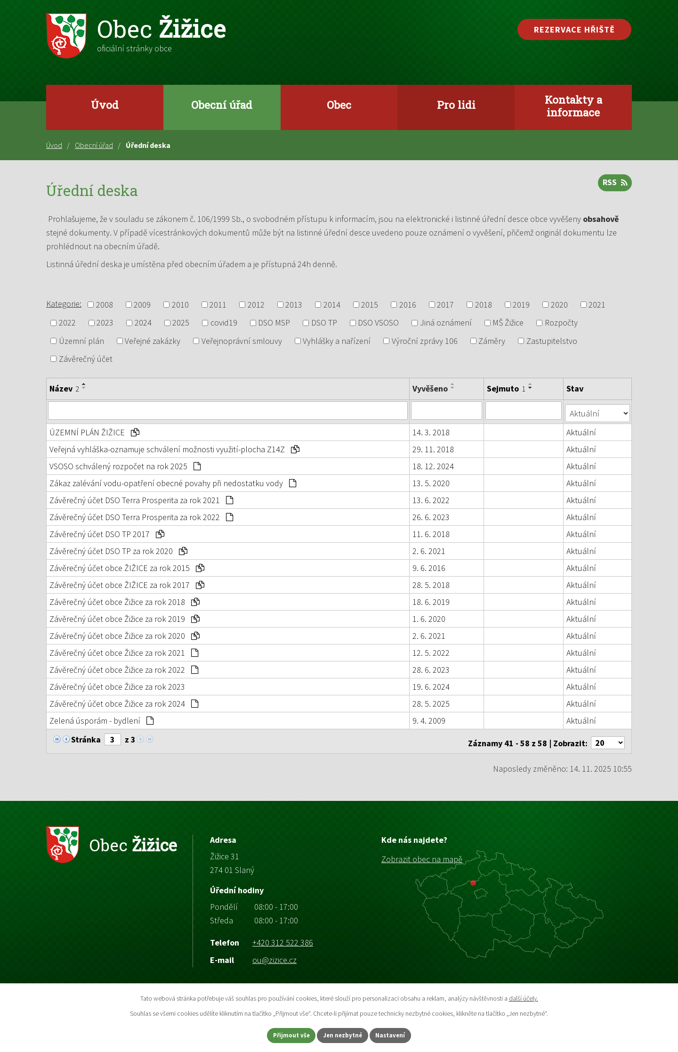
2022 (67, 323)
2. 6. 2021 (429, 548)
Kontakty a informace (573, 105)
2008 (104, 304)
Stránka (86, 736)
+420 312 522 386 (282, 936)
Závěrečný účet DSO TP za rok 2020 (118, 548)
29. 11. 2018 (433, 446)
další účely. (523, 997)
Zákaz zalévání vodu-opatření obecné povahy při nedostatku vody (172, 480)
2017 (445, 304)
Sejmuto (507, 388)
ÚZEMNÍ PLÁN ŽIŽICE (94, 429)
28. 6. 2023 (431, 666)
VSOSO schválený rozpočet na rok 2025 (125, 463)
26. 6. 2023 (431, 514)
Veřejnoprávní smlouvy (242, 340)
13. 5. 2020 (431, 480)
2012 (256, 304)
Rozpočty (561, 323)
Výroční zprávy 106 (425, 340)
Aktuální (582, 429)
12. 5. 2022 (431, 649)
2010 (180, 304)
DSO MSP (274, 323)
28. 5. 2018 (431, 582)
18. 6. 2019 (431, 599)
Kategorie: (63, 303)
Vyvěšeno (430, 388)
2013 (293, 304)
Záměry (491, 340)
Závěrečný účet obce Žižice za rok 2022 (123, 666)
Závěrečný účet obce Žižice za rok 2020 (124, 633)
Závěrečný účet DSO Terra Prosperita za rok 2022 (141, 514)
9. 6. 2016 (429, 565)
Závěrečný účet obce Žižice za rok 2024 (123, 700)
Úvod (105, 105)
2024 (143, 323)
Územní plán (81, 340)
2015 (369, 304)
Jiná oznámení (446, 323)
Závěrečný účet (86, 358)
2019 (521, 304)
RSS (614, 185)
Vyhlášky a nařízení (337, 340)
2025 (180, 323)
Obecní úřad (221, 105)
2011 (218, 304)
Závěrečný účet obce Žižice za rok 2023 (117, 683)
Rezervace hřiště (574, 29)
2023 (105, 323)
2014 (331, 304)
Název (64, 388)
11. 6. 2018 (431, 531)
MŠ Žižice (508, 323)
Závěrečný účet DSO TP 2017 (106, 531)
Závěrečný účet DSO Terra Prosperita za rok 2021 (141, 497)
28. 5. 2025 (431, 700)
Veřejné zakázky (152, 340)
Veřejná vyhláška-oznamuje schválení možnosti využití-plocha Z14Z (174, 446)
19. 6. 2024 (431, 683)
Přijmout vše (281, 1034)
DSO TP (324, 323)
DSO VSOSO (378, 323)
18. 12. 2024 (433, 463)
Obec (339, 105)
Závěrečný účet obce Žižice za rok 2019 (124, 616)
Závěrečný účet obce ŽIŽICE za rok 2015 (126, 565)
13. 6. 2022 (431, 497)
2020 (559, 304)
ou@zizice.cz (274, 954)
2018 (483, 304)
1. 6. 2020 (429, 616)
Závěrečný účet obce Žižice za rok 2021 (123, 649)
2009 (142, 304)
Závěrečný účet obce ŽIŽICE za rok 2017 (126, 582)
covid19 (223, 323)
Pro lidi (456, 105)
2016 (407, 304)
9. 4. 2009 (429, 717)
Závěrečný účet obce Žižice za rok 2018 (124, 599)
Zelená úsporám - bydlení (101, 717)
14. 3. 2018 (431, 429)
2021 (597, 304)
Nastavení (400, 1034)
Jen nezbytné (343, 1034)
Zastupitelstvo (551, 340)
